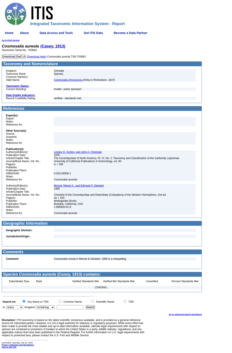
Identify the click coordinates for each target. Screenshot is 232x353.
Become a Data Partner (130, 33)
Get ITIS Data (93, 33)
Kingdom (29, 307)
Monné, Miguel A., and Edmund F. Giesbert (79, 185)
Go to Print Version (11, 40)
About (24, 33)
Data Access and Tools (56, 33)
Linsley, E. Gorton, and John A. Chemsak (78, 152)
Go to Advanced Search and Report (185, 314)
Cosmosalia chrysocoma (68, 79)
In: (4, 307)
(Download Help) (36, 56)
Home (9, 33)
